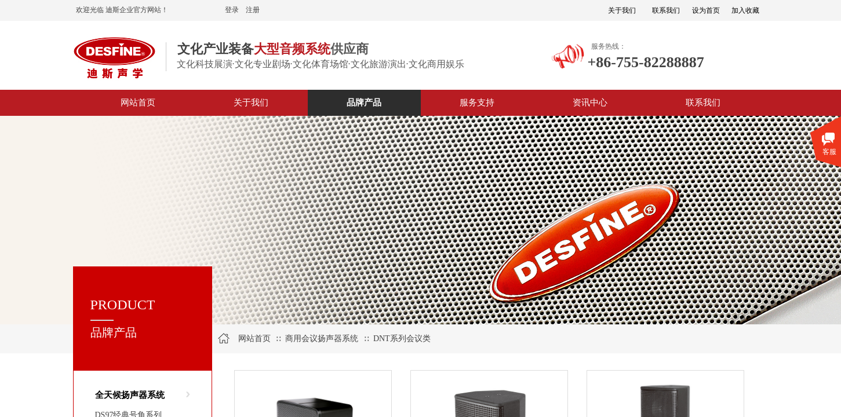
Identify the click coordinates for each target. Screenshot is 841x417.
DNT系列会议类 (402, 338)
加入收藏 (745, 10)
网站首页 (254, 338)
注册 (253, 10)
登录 (232, 10)
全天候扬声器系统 (130, 395)
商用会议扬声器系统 (321, 338)
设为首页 (706, 10)
